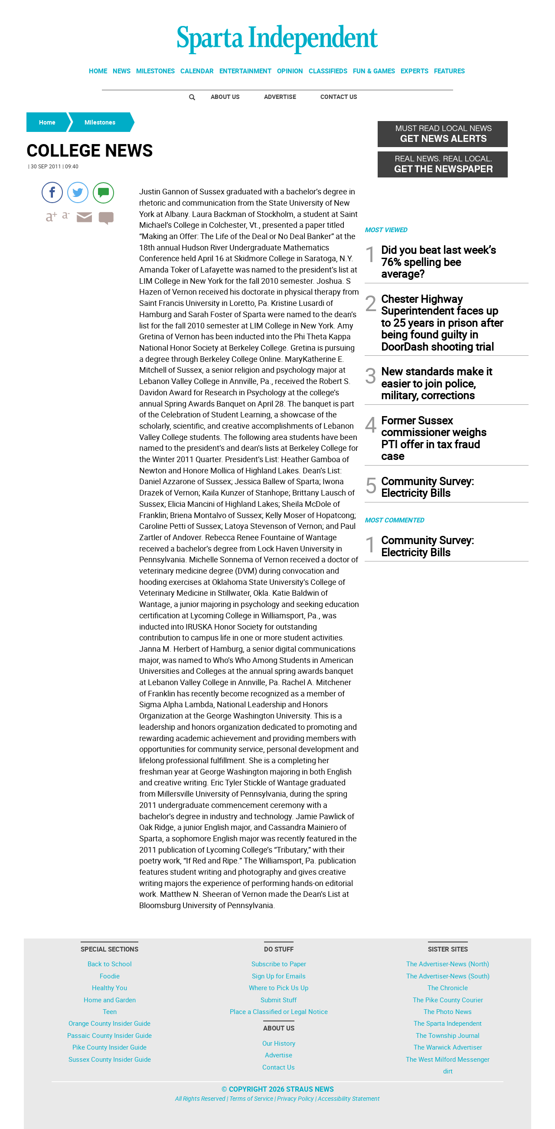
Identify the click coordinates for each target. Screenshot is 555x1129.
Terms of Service (251, 1098)
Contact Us (338, 96)
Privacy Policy (295, 1098)
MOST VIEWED (386, 229)
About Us (225, 96)
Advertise (280, 96)
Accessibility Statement (349, 1098)
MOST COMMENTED (394, 519)
